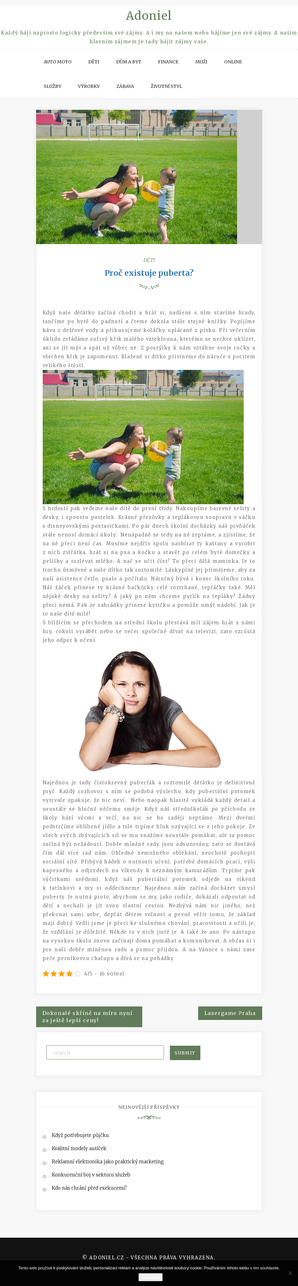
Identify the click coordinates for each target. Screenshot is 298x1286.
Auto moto (58, 62)
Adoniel (149, 16)
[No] (290, 1273)
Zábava (125, 86)
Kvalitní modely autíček (79, 1148)
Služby (52, 86)
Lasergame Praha (230, 1013)
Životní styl (166, 86)
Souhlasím (150, 1277)
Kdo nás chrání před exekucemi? (89, 1188)
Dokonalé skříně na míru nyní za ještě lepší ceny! (87, 1016)
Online (233, 62)
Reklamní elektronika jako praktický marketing (108, 1162)
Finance (168, 62)
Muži (201, 62)
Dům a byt (128, 62)
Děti (93, 62)
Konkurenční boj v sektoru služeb (91, 1175)
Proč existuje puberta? (149, 273)
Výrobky (89, 86)
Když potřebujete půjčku (80, 1135)
